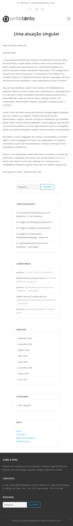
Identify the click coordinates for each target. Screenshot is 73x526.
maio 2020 (22, 362)
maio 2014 (22, 379)
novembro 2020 (25, 344)
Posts (20, 434)
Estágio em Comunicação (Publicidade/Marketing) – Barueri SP (32, 236)
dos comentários (25, 438)
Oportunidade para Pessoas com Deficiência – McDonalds (32, 245)
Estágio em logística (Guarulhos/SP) (34, 228)
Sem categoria (24, 405)
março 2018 (23, 373)
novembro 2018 (25, 367)
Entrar (19, 431)
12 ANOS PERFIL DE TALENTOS (39, 272)
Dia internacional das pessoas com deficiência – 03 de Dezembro (33, 214)
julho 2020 (22, 356)
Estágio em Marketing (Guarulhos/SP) (35, 222)
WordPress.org (22, 441)
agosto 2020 (23, 350)
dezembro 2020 (25, 338)
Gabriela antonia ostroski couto (30, 278)
